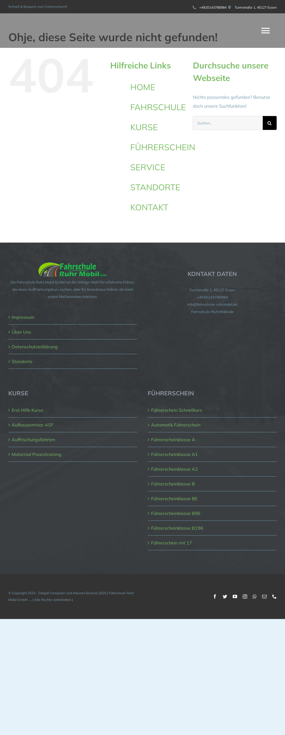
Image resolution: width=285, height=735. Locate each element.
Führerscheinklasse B (173, 484)
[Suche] (270, 123)
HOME (142, 87)
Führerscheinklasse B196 (177, 528)
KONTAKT (149, 207)
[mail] (264, 596)
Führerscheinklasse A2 (174, 469)
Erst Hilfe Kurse (27, 410)
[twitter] (225, 596)
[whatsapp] (255, 596)
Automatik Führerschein (175, 425)
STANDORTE (155, 187)
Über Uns (21, 332)
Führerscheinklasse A (173, 439)
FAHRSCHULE (158, 107)
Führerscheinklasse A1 (174, 454)
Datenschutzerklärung (35, 346)
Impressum (23, 317)
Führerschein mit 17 (171, 543)
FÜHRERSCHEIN (162, 147)
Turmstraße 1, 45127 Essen (256, 7)
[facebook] (215, 596)
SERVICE (147, 167)
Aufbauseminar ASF (32, 425)
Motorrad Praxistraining (37, 454)
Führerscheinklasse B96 (175, 513)
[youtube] (235, 596)
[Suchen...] (228, 123)
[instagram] (245, 596)
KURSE (144, 127)
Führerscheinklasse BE (174, 498)
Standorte (22, 361)
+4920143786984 (213, 7)
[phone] (274, 596)
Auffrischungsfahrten (33, 439)
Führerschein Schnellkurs (176, 410)
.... (30, 600)
